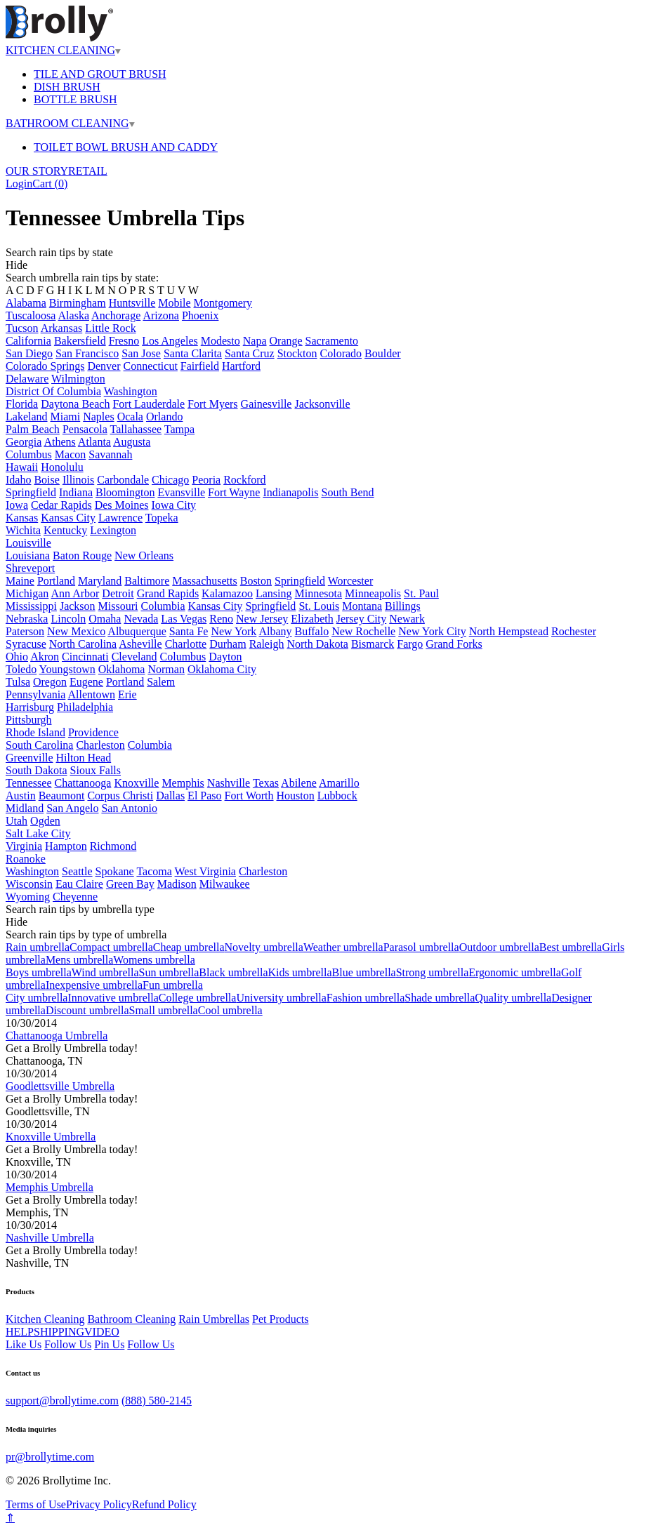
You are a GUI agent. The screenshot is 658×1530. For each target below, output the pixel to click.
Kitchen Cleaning (45, 1319)
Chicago (170, 480)
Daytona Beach (75, 404)
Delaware (27, 379)
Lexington (113, 530)
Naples (98, 417)
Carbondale (123, 480)
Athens (59, 442)
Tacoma (153, 871)
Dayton (225, 657)
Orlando (164, 417)
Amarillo (339, 783)
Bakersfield (80, 341)
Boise (46, 480)
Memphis (183, 783)
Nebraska (27, 619)
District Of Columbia (53, 391)
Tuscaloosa (30, 315)
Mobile (174, 303)
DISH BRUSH (67, 87)
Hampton (66, 846)
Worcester (350, 581)
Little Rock (110, 328)
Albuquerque (136, 631)
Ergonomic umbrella (514, 972)
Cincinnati (85, 657)
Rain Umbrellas (213, 1319)
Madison (177, 884)
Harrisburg (30, 707)
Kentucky (65, 530)
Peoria (206, 480)
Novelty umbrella (263, 947)
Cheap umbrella (189, 947)
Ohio (17, 657)
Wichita (23, 530)
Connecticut (151, 366)
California (28, 341)
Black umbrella (233, 972)
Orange (286, 341)
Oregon (50, 682)
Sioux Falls (95, 770)
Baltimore (146, 581)
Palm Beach (33, 429)
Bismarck (372, 644)
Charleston (100, 745)
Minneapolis (373, 593)
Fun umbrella (173, 985)
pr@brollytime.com (50, 1457)
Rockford (244, 480)
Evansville (181, 492)
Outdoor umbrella (499, 947)
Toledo (21, 669)
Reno (221, 619)
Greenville (29, 758)
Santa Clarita (193, 353)
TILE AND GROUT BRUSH (100, 74)
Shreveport (30, 568)
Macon (70, 454)
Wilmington (78, 379)
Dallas (170, 795)
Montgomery (223, 303)
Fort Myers (212, 404)
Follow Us (67, 1344)
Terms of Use (36, 1504)
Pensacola (84, 429)
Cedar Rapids (61, 505)
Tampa (179, 429)
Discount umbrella (87, 1010)
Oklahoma (121, 669)
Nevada (141, 619)
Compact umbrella (111, 947)
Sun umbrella (169, 972)
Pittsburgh (29, 720)
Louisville (28, 543)
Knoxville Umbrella (51, 1137)
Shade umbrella (439, 998)
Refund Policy (164, 1504)
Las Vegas (183, 619)
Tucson (22, 328)
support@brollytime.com (62, 1400)
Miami (66, 417)
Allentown (91, 694)
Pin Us (109, 1344)
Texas (266, 783)
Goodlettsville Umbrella (60, 1086)
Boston (256, 581)
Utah (16, 821)
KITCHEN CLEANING (63, 50)
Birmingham (77, 303)
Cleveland (134, 657)
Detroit (117, 593)
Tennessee (29, 783)
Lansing (274, 593)
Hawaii (22, 467)
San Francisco (87, 353)
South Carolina (39, 745)
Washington (130, 391)
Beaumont (62, 795)
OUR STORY (37, 171)
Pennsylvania (35, 694)
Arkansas (62, 328)
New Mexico (76, 631)
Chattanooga (83, 783)
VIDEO (101, 1332)
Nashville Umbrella (50, 1238)
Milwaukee (224, 884)
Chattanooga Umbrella (56, 1036)
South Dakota (36, 770)
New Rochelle (363, 631)
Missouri (118, 606)
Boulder (382, 353)
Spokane (115, 871)
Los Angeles (170, 341)
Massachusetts (204, 581)
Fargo (410, 644)
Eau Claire (79, 884)
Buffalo (312, 631)
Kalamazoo (227, 593)
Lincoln (68, 619)
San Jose (141, 353)
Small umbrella (163, 1010)
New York (233, 631)
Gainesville (266, 404)
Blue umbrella (364, 972)
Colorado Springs (45, 366)
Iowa (17, 505)
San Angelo (72, 808)
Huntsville (132, 303)
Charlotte (186, 644)
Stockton (297, 353)
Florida (22, 404)
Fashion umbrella (366, 998)
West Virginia (205, 871)
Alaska (73, 315)
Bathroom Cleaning (131, 1319)
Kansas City (68, 518)
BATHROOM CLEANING (70, 123)
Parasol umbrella (421, 947)
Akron (44, 657)
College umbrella (198, 998)
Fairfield (199, 366)
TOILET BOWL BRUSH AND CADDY (126, 147)
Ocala (130, 417)
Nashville (228, 783)
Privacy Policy (99, 1504)
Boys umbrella (39, 972)
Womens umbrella (154, 960)
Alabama (26, 303)
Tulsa (18, 682)
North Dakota (317, 644)
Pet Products (280, 1319)
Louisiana (28, 555)
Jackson (78, 606)
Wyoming (28, 897)
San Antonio (129, 808)
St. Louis (318, 606)
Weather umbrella (343, 947)
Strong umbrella (432, 972)
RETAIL (87, 171)
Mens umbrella (79, 960)
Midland (25, 808)
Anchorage (115, 315)
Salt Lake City (38, 833)
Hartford (241, 366)
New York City (432, 631)
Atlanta (94, 442)
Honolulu (62, 467)
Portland (56, 581)
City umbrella (36, 998)
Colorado (341, 353)
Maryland (99, 581)
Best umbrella (570, 947)
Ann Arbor (75, 593)
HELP (20, 1332)
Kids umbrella (300, 972)
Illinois (78, 480)
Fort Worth (249, 795)
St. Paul (421, 593)
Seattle (77, 871)
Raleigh (266, 644)
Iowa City (174, 505)
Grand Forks (454, 644)
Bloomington (125, 492)
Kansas (22, 518)
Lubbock (337, 795)
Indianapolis (290, 492)
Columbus (29, 454)
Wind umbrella (105, 972)
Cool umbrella (230, 1010)
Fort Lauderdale (148, 404)
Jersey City (361, 619)
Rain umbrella (38, 947)
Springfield (31, 492)
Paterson (25, 631)
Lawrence (120, 518)
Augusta (131, 442)
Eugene (86, 682)
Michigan (27, 593)
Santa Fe (189, 631)
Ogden (45, 821)
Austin (21, 795)
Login (19, 183)
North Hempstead (508, 631)
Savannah (110, 454)
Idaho (18, 480)
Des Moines (122, 505)
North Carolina (83, 644)
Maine (20, 581)
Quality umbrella (513, 998)
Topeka (161, 518)
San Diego (29, 353)
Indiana (76, 492)
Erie (127, 694)
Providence (93, 732)
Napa (255, 341)
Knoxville (136, 783)
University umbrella (281, 998)
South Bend (347, 492)
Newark (407, 619)
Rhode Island (35, 732)
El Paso (204, 795)
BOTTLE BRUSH (75, 99)
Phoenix (200, 315)
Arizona (161, 315)
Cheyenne (75, 897)
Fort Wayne (234, 492)
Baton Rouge (82, 555)
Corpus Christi (120, 795)
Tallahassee (136, 429)
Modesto (220, 341)
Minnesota (319, 593)
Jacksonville (322, 404)
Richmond (113, 846)
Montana (362, 606)
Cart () (49, 183)
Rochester (573, 631)
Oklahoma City (221, 669)
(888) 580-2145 (156, 1400)
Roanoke (26, 859)
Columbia (162, 606)
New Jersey (262, 619)
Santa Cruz (250, 353)
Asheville (140, 644)
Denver (103, 366)
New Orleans (143, 555)
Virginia (24, 846)
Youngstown (67, 669)
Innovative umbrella (112, 998)
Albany (274, 631)
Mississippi (31, 606)
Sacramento (332, 341)
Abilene (299, 783)
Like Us (23, 1344)
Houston (296, 795)
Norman (165, 669)
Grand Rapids (168, 593)
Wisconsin (29, 884)
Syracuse (26, 644)
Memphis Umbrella (49, 1187)
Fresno (124, 341)
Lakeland (27, 417)
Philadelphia (85, 707)
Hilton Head (84, 758)
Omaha (104, 619)
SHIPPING (59, 1332)
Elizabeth (312, 619)
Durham (227, 644)
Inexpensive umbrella (94, 985)
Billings (403, 606)
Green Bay (130, 884)
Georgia (23, 442)
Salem (161, 682)
